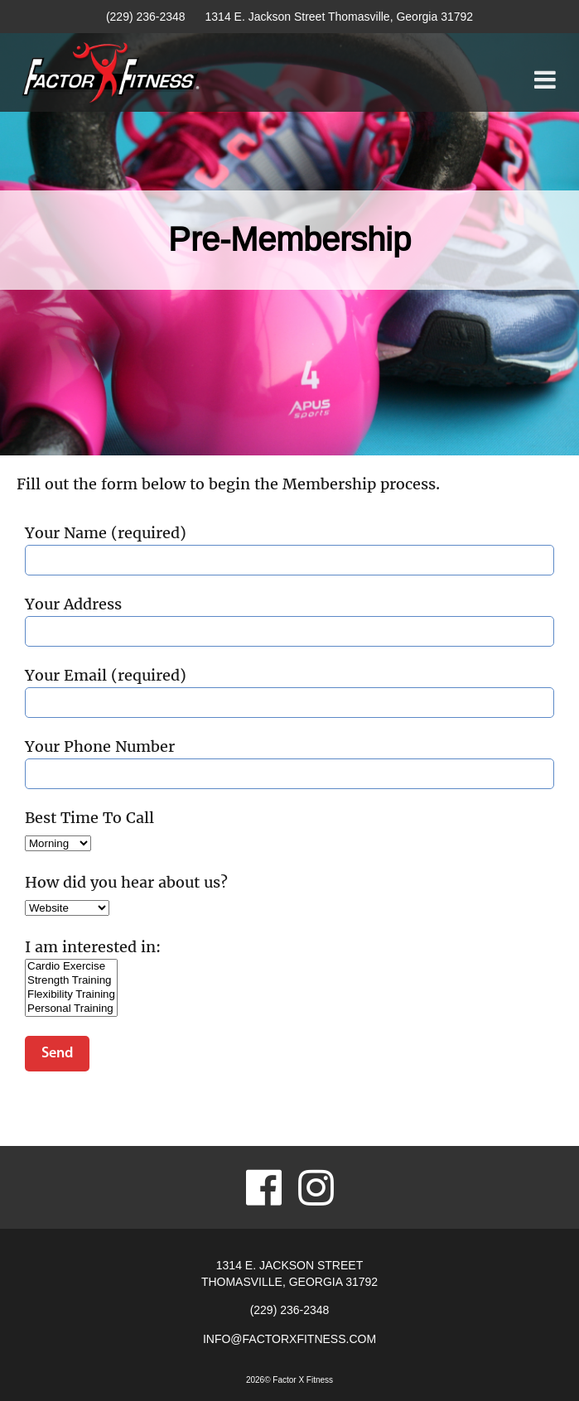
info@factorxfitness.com (289, 1339)
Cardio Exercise (71, 967)
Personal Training (71, 1009)
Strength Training (71, 981)
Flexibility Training (71, 995)
